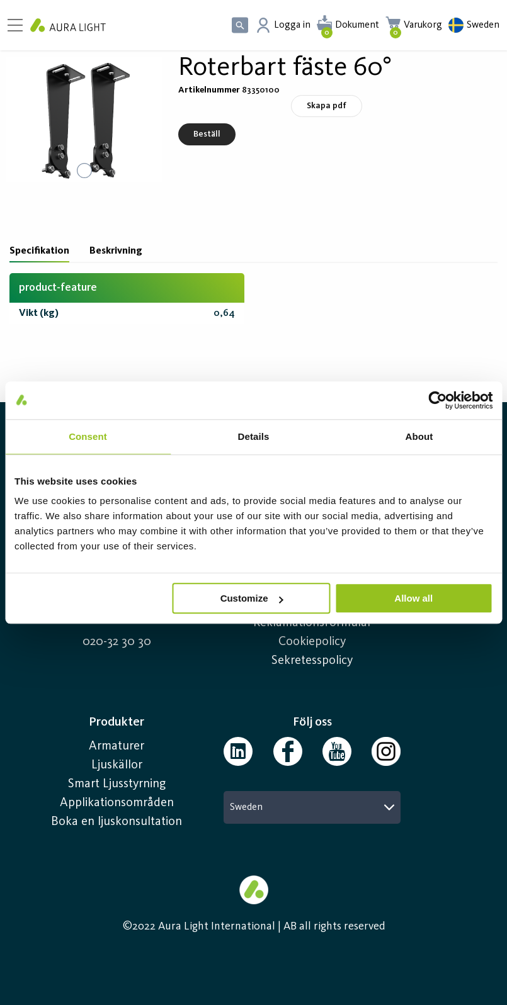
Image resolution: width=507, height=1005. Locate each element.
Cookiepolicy (312, 642)
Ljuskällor (116, 765)
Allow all (413, 598)
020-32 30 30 (117, 642)
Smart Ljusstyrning (117, 784)
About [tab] (419, 436)
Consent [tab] (88, 436)
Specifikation (39, 251)
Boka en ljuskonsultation (116, 822)
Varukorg (423, 25)
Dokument (357, 25)
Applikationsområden (117, 803)
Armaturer (116, 746)
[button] (84, 119)
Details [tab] (254, 436)
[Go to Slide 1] (84, 170)
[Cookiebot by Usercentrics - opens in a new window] (437, 400)
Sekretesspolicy (312, 660)
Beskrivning (115, 251)
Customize (251, 598)
